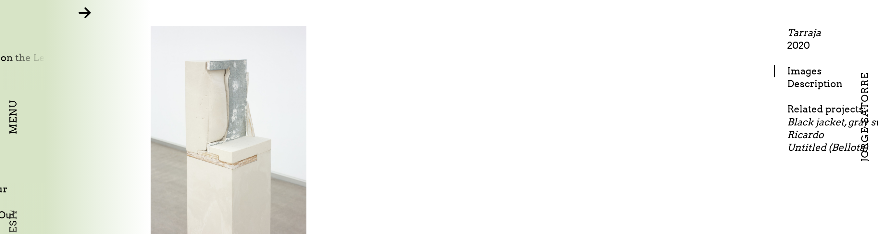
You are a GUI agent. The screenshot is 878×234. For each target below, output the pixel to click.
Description (846, 83)
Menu (13, 117)
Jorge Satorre (865, 117)
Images (836, 71)
